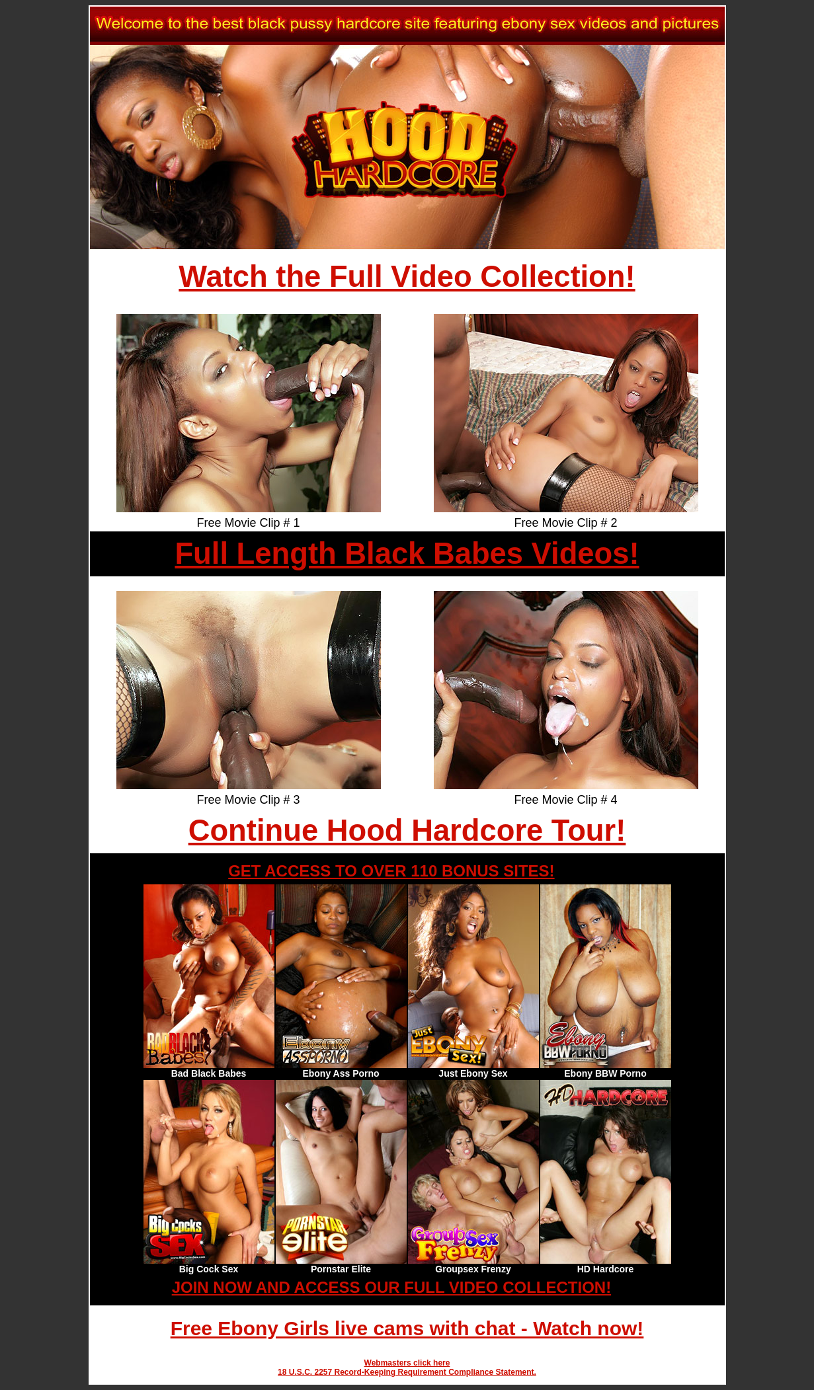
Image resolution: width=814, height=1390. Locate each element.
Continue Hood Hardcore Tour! (407, 830)
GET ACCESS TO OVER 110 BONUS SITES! (391, 871)
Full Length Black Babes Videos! (407, 553)
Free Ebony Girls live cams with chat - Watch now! (407, 1328)
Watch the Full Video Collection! (407, 276)
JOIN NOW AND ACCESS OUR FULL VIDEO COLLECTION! (391, 1287)
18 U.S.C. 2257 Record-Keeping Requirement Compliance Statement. (407, 1372)
